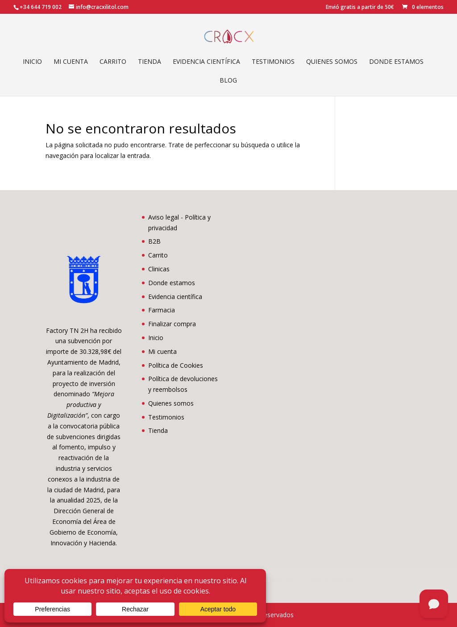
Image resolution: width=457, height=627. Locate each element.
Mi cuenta (71, 62)
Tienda (149, 62)
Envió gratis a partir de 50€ (360, 7)
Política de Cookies (175, 365)
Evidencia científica (206, 62)
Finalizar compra (172, 324)
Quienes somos (331, 62)
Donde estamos (396, 62)
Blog (228, 80)
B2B (154, 241)
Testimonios (273, 62)
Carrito (113, 62)
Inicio (32, 62)
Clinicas (159, 269)
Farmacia (161, 310)
